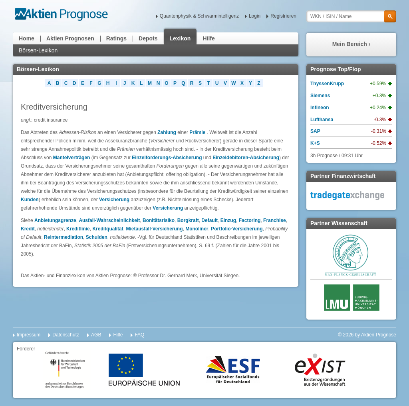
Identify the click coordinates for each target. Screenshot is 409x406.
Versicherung (114, 199)
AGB (96, 335)
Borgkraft (188, 220)
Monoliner (196, 229)
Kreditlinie (78, 229)
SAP (315, 131)
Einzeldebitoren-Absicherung (245, 157)
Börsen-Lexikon (38, 50)
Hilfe (208, 38)
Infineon (319, 107)
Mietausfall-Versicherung (154, 229)
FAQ (139, 335)
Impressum (28, 335)
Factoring (250, 220)
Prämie (197, 132)
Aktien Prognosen (70, 38)
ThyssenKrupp (327, 83)
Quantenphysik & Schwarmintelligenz (199, 16)
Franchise (274, 220)
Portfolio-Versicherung (236, 229)
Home (26, 38)
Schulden (96, 237)
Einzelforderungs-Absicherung (167, 157)
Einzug (228, 220)
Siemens (320, 95)
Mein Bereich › (351, 44)
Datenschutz (65, 335)
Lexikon (180, 38)
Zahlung (166, 132)
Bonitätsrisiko (159, 220)
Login (254, 16)
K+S (315, 143)
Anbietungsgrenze (55, 220)
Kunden (30, 199)
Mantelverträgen (71, 157)
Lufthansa (321, 119)
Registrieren (283, 16)
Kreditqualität (107, 229)
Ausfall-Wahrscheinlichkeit (109, 220)
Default (209, 220)
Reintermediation (63, 237)
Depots (148, 38)
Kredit (28, 229)
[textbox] (351, 16)
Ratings (116, 38)
